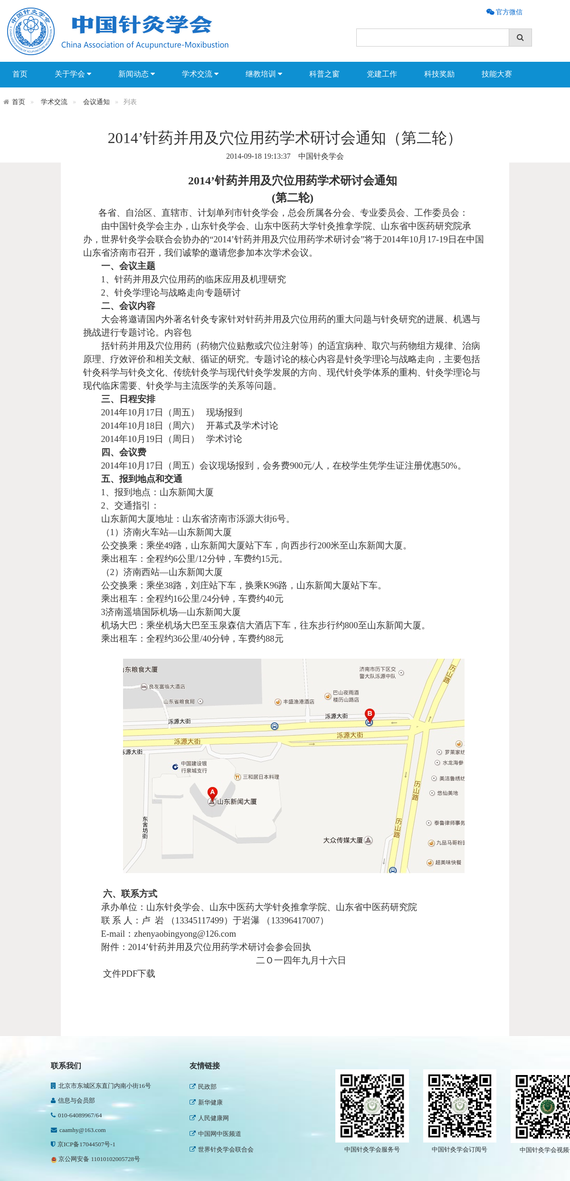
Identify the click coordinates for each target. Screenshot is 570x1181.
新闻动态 (136, 74)
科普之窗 (324, 74)
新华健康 (206, 1102)
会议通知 (96, 102)
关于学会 (73, 74)
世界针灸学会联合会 (222, 1149)
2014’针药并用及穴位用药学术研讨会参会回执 (220, 947)
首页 (20, 74)
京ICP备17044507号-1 (83, 1144)
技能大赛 (497, 74)
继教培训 (264, 74)
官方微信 (508, 12)
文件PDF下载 (129, 974)
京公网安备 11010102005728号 (95, 1158)
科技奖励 (439, 74)
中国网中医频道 (215, 1133)
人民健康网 (209, 1118)
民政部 (203, 1086)
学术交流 (200, 74)
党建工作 (382, 74)
